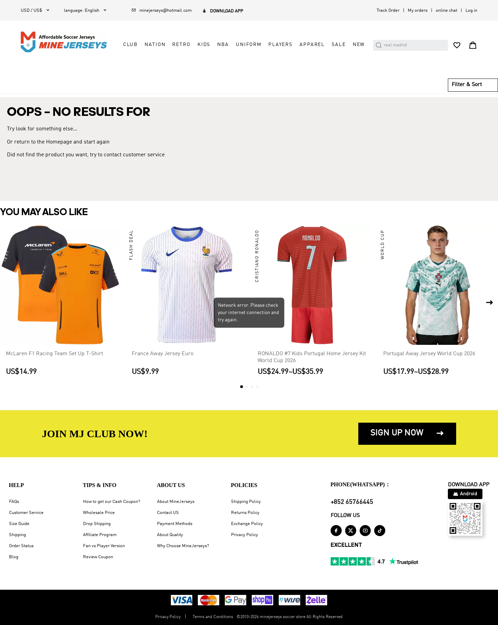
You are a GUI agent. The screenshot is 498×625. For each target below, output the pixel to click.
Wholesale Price (99, 513)
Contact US (168, 513)
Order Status (21, 546)
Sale (338, 44)
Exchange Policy (247, 524)
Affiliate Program (100, 535)
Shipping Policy (246, 501)
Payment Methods (174, 524)
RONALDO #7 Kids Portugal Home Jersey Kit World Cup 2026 (312, 357)
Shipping (17, 535)
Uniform (248, 44)
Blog (13, 557)
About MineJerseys (175, 501)
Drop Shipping (97, 524)
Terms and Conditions (213, 617)
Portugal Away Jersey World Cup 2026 (429, 354)
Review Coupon (98, 557)
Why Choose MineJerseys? (183, 546)
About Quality (170, 535)
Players (280, 44)
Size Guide (19, 524)
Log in (471, 10)
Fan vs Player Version (104, 546)
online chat (446, 10)
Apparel (312, 44)
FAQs (14, 501)
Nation (155, 44)
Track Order (388, 10)
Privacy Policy (244, 535)
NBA (223, 44)
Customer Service (26, 513)
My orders (417, 10)
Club (130, 44)
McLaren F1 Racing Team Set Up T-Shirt (54, 354)
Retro (181, 44)
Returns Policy (245, 513)
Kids (203, 44)
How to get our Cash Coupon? (111, 501)
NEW (359, 44)
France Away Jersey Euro (162, 354)
